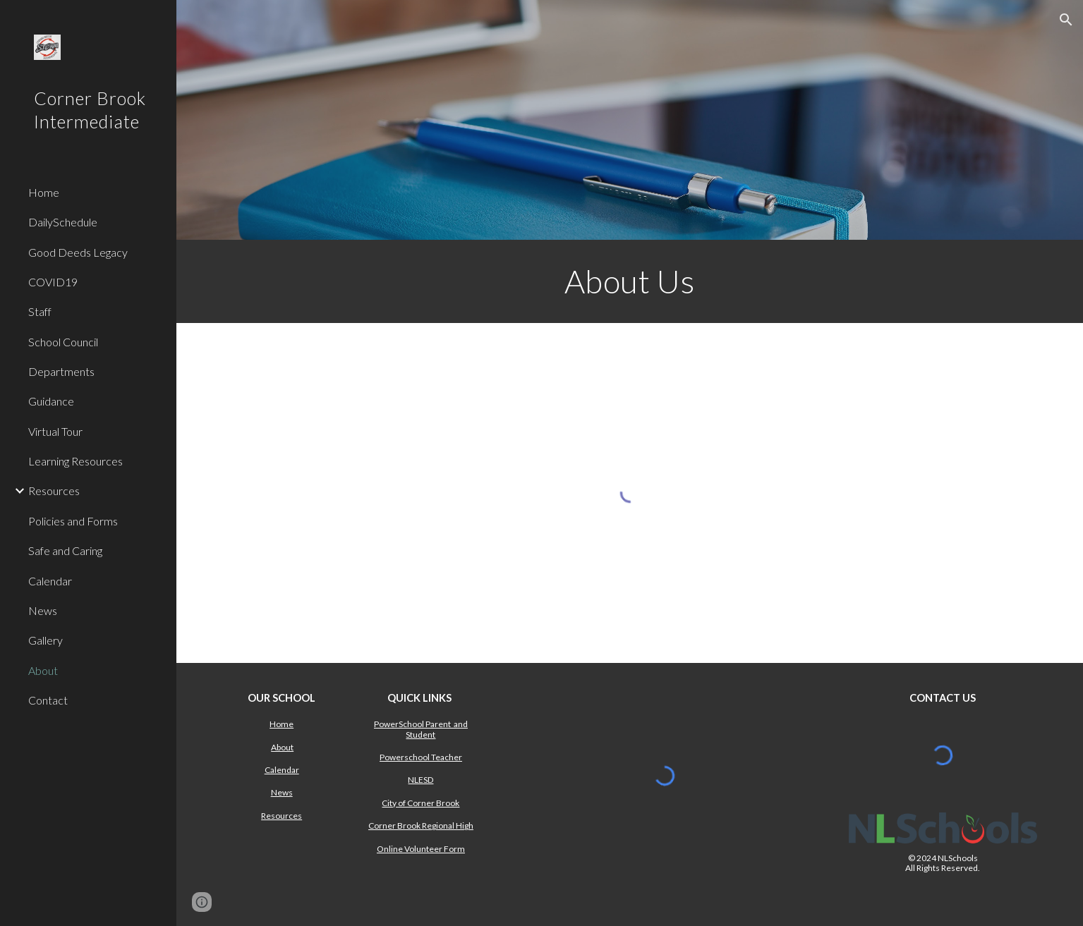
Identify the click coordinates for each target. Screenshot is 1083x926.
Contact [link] (48, 700)
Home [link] (43, 192)
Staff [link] (40, 311)
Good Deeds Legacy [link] (78, 252)
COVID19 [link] (53, 281)
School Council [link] (63, 341)
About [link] (43, 670)
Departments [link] (61, 371)
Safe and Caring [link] (65, 550)
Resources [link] (54, 490)
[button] (1066, 20)
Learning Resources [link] (75, 461)
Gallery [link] (45, 640)
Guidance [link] (51, 401)
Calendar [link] (50, 580)
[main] (629, 281)
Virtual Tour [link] (55, 431)
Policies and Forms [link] (73, 521)
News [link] (42, 610)
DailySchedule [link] (62, 222)
